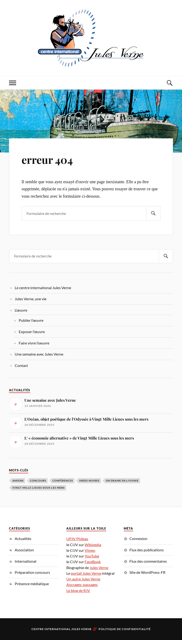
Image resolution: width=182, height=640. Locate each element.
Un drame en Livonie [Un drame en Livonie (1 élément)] (122, 480)
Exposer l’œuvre (32, 331)
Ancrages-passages (82, 584)
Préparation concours (32, 572)
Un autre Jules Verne (83, 579)
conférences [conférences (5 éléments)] (62, 480)
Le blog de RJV (78, 590)
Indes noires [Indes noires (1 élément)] (89, 480)
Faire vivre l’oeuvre (34, 343)
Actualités (23, 538)
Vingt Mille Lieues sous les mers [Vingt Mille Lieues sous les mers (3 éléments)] (38, 487)
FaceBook (93, 561)
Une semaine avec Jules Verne (39, 354)
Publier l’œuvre (31, 320)
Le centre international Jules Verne (43, 287)
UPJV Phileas (77, 538)
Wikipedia (93, 544)
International (25, 561)
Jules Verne (99, 567)
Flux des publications (146, 550)
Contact (21, 365)
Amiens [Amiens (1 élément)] (18, 480)
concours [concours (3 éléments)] (38, 480)
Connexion (138, 538)
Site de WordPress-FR (147, 572)
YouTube (92, 556)
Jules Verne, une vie (30, 298)
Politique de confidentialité (125, 629)
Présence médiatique (32, 583)
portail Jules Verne (86, 573)
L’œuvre (21, 310)
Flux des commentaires (148, 561)
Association (24, 550)
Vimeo (90, 550)
